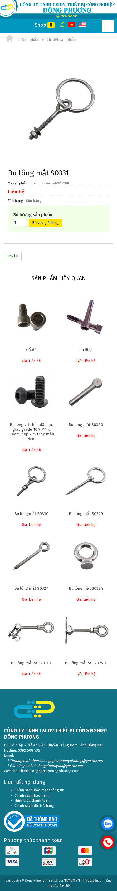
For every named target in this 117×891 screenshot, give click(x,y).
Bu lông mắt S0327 (31, 588)
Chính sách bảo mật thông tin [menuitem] (39, 790)
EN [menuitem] (82, 24)
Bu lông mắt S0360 (86, 424)
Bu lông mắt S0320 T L (31, 662)
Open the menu (108, 26)
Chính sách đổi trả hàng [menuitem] (34, 806)
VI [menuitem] (72, 24)
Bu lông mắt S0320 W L (86, 662)
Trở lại (12, 256)
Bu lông (86, 349)
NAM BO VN (72, 880)
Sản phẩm (30, 39)
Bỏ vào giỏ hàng (45, 223)
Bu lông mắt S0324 (86, 588)
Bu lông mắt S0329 (86, 513)
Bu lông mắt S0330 (31, 513)
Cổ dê (31, 349)
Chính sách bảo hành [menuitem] (32, 795)
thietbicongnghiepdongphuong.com (49, 771)
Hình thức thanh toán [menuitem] (32, 800)
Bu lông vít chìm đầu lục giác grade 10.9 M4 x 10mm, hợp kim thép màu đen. (31, 432)
